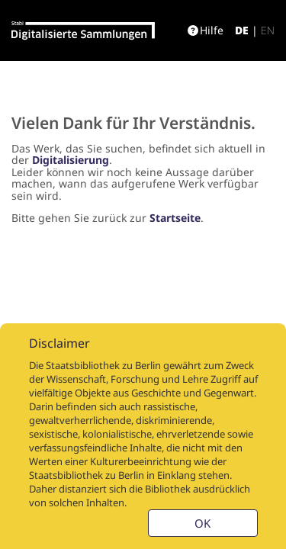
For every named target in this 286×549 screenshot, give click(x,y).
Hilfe (205, 30)
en (268, 30)
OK (202, 523)
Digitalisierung (70, 159)
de (242, 30)
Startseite (175, 217)
